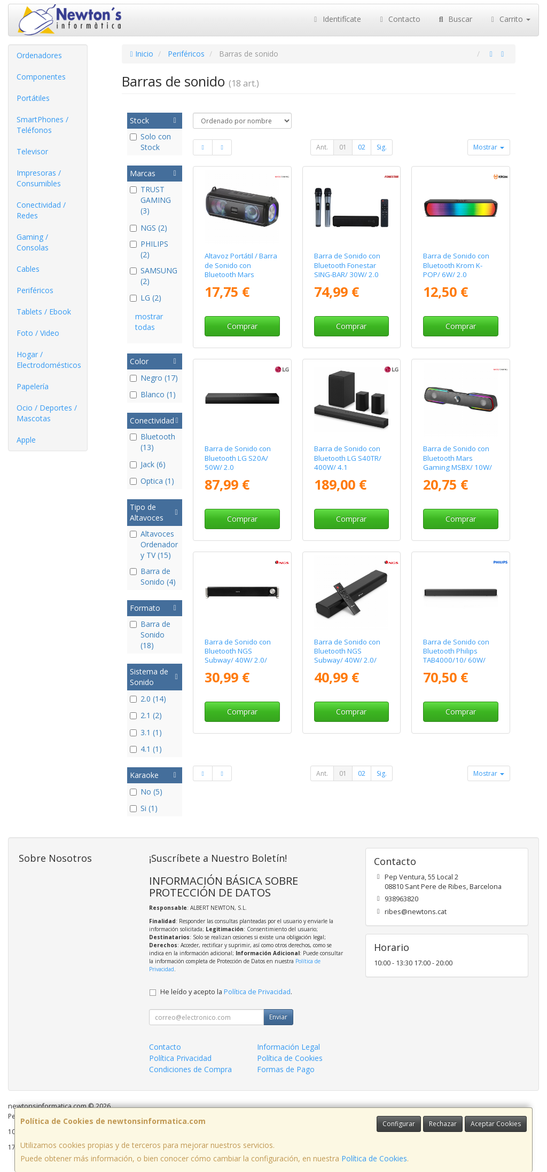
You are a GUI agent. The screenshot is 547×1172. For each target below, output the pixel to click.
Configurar (398, 1123)
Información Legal (288, 1047)
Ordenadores (39, 55)
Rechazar (443, 1123)
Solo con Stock (150, 141)
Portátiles (33, 98)
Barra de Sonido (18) (150, 634)
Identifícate (336, 19)
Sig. (382, 147)
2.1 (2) (146, 715)
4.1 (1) (146, 749)
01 (343, 147)
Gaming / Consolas (33, 242)
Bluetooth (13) (152, 441)
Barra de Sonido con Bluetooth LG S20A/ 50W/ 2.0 (238, 458)
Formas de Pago (286, 1069)
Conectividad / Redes (41, 210)
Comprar (242, 326)
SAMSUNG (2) (153, 275)
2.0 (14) (148, 699)
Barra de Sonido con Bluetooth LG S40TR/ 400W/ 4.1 (347, 458)
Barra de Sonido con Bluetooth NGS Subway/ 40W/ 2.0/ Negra (238, 655)
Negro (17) (154, 378)
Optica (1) (152, 481)
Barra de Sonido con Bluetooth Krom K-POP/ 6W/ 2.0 (456, 265)
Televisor (32, 151)
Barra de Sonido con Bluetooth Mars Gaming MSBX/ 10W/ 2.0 (457, 462)
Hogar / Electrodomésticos (49, 359)
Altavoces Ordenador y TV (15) (154, 544)
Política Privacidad (180, 1058)
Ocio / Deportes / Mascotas (47, 413)
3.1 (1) (146, 732)
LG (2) (145, 298)
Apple (26, 440)
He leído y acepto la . (226, 991)
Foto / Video (38, 333)
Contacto (399, 19)
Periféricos (35, 290)
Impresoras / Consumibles (39, 178)
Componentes (41, 77)
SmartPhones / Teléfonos (42, 124)
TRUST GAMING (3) (150, 200)
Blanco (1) (153, 394)
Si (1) (144, 808)
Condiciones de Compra (190, 1069)
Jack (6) (148, 464)
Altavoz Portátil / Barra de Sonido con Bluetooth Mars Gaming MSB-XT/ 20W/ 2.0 (242, 274)
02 (361, 147)
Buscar (454, 19)
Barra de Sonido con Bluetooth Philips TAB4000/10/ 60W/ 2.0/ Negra (456, 655)
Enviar (278, 1016)
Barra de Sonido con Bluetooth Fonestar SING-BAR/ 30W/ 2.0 (347, 265)
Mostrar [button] (488, 147)
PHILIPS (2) (149, 249)
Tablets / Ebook (44, 311)
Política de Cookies (374, 1158)
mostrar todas (149, 321)
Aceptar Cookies (496, 1123)
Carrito (509, 19)
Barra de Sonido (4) (153, 576)
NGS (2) (148, 228)
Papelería (33, 386)
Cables (28, 269)
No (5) (146, 791)
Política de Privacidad (257, 991)
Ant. (322, 147)
